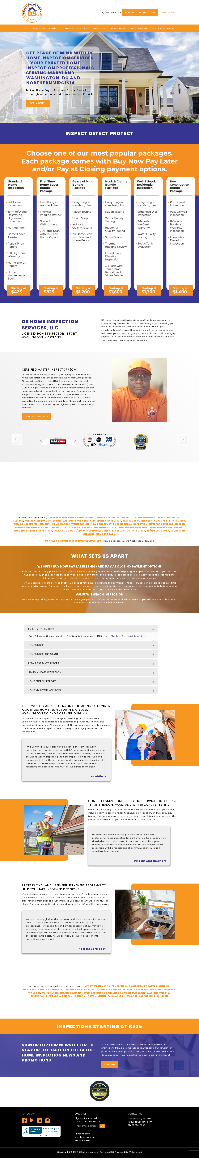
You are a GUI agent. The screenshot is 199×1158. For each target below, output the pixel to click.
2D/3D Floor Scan (157, 530)
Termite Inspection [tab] (91, 629)
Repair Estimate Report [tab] (91, 664)
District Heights (51, 989)
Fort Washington (98, 986)
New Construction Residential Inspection (119, 524)
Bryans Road (68, 992)
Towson (125, 992)
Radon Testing (85, 517)
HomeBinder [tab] (91, 645)
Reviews (161, 28)
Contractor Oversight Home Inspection (145, 527)
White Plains (49, 992)
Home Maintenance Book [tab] (91, 691)
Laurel (103, 989)
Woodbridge (134, 996)
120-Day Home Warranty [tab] (91, 673)
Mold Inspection (149, 517)
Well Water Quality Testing (43, 520)
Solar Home (61, 530)
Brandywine (117, 989)
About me (53, 28)
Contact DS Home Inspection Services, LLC (73, 540)
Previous (19, 441)
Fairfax (67, 996)
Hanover (84, 992)
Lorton (91, 996)
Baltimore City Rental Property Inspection (92, 520)
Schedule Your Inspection (140, 12)
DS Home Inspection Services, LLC (95, 1152)
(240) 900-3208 (113, 12)
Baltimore (98, 992)
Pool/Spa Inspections (84, 530)
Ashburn (162, 996)
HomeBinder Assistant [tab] (91, 654)
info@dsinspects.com (140, 1121)
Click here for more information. (128, 636)
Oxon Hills (136, 986)
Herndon (79, 996)
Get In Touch (38, 103)
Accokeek (150, 986)
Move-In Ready (105, 534)
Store (153, 28)
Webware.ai (135, 1152)
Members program (85, 1137)
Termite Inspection (61, 517)
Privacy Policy (82, 1133)
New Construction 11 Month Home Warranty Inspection (51, 524)
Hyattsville (31, 989)
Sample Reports (39, 28)
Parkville (112, 992)
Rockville (156, 989)
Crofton (92, 989)
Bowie (131, 989)
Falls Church (116, 996)
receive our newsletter (99, 1120)
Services (67, 28)
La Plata (169, 989)
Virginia (149, 996)
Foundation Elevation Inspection (122, 530)
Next (185, 441)
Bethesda (142, 989)
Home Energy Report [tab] (91, 682)
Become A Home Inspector (114, 28)
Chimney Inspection (39, 530)
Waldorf (34, 992)
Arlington (38, 996)
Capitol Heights (74, 989)
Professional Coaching (139, 28)
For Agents (95, 28)
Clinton (163, 986)
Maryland (139, 992)
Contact (170, 28)
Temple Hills (119, 986)
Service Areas (82, 28)
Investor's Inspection (163, 524)
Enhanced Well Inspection (48, 527)
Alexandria (53, 996)
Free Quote (168, 12)
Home (27, 28)
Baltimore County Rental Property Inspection (153, 520)
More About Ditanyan (36, 416)
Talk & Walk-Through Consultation (91, 527)
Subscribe (109, 1064)
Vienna (102, 996)
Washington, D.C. (158, 992)
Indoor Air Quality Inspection (116, 517)
